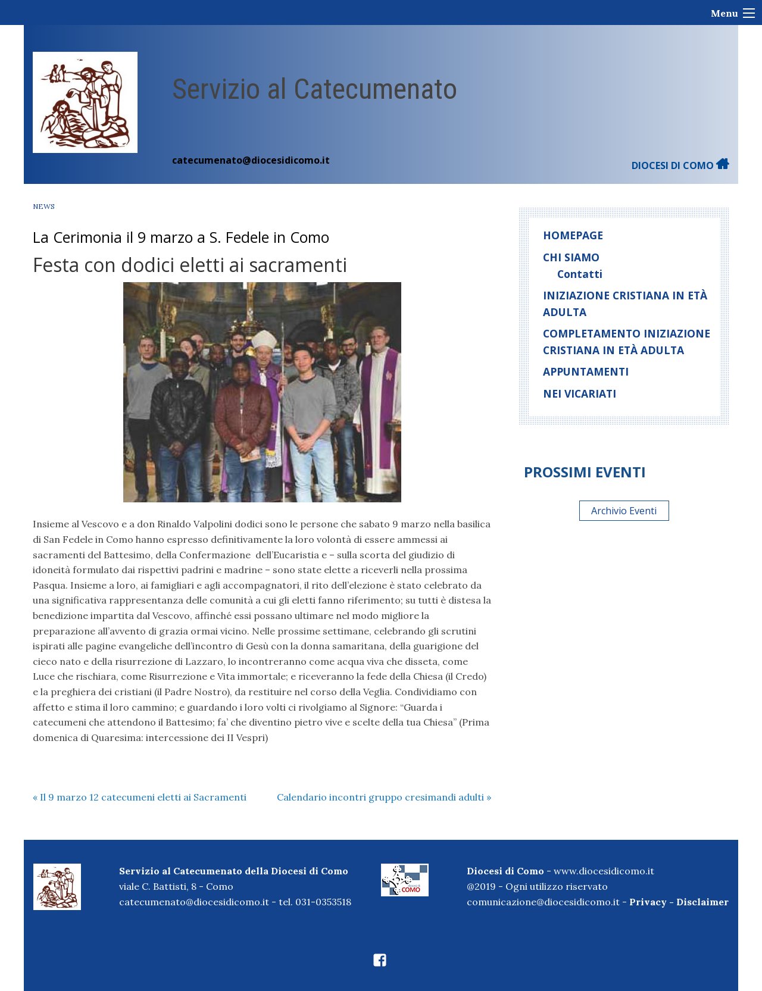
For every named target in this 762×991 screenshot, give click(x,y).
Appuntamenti (586, 371)
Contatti (579, 274)
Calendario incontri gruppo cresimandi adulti (384, 797)
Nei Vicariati (579, 393)
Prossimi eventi (585, 472)
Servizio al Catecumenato (314, 89)
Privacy (648, 902)
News (44, 206)
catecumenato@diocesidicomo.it (251, 160)
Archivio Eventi (624, 510)
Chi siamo (571, 257)
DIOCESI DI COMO (680, 165)
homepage (573, 235)
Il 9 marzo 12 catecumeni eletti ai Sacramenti (139, 797)
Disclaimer (702, 902)
